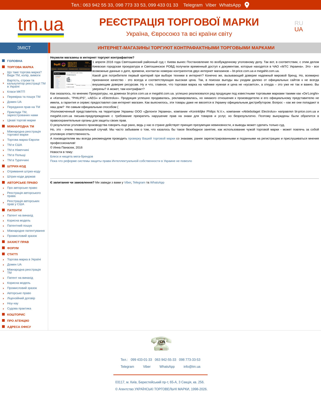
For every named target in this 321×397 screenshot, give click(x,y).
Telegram (193, 5)
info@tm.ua (192, 366)
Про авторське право (22, 187)
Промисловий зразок (22, 235)
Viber (211, 5)
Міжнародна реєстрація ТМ (24, 271)
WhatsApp (230, 5)
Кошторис (16, 314)
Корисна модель (19, 220)
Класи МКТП (16, 91)
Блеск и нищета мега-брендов (71, 156)
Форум (13, 248)
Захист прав (18, 242)
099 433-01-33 (141, 359)
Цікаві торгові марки (21, 120)
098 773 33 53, (131, 5)
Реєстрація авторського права (24, 194)
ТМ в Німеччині (18, 149)
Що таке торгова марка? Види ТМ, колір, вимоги (24, 74)
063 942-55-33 (165, 359)
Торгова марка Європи (23, 139)
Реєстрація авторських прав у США (23, 202)
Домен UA (14, 101)
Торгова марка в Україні (24, 259)
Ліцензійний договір (21, 298)
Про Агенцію (18, 320)
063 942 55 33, (98, 5)
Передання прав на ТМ (23, 106)
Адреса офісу (19, 326)
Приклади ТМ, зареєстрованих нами (22, 113)
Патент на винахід (20, 215)
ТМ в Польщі (16, 154)
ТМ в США (14, 144)
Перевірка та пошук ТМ (23, 96)
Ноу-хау (12, 303)
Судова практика (19, 308)
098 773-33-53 (189, 359)
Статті (12, 254)
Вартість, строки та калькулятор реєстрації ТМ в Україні (26, 83)
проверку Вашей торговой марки (151, 138)
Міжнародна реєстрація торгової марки (24, 133)
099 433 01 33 (163, 5)
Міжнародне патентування (26, 230)
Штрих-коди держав (21, 176)
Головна (14, 61)
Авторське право (19, 293)
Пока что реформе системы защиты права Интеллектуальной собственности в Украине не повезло (121, 161)
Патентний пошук (19, 225)
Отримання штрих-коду (23, 171)
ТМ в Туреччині (18, 160)
